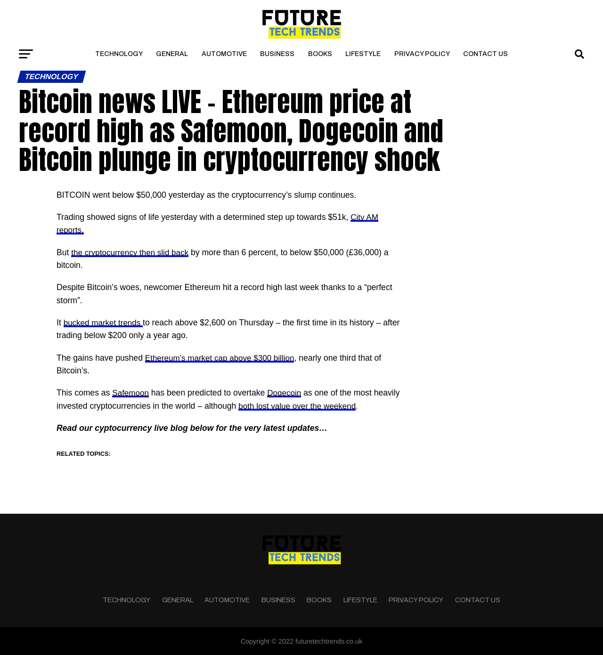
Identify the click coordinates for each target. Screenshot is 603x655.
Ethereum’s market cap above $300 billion (222, 357)
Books (320, 53)
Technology (119, 53)
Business (277, 53)
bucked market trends (105, 322)
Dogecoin (286, 392)
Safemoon (131, 392)
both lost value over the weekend (298, 405)
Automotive (224, 53)
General (172, 53)
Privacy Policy (422, 53)
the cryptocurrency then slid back (131, 252)
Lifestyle (363, 53)
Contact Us (485, 53)
